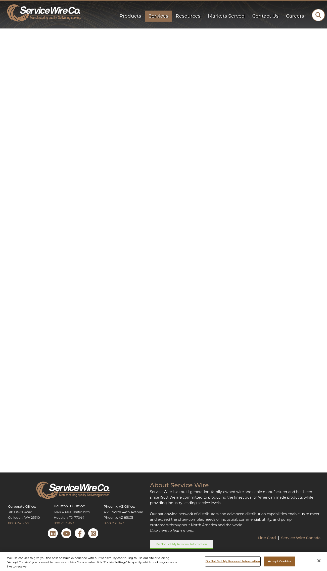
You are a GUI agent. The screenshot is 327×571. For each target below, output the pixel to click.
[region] (163, 561)
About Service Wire (179, 485)
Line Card (267, 537)
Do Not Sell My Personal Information (181, 544)
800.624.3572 (18, 523)
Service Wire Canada (300, 537)
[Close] (318, 560)
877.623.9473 (114, 523)
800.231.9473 (64, 523)
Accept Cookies (279, 561)
